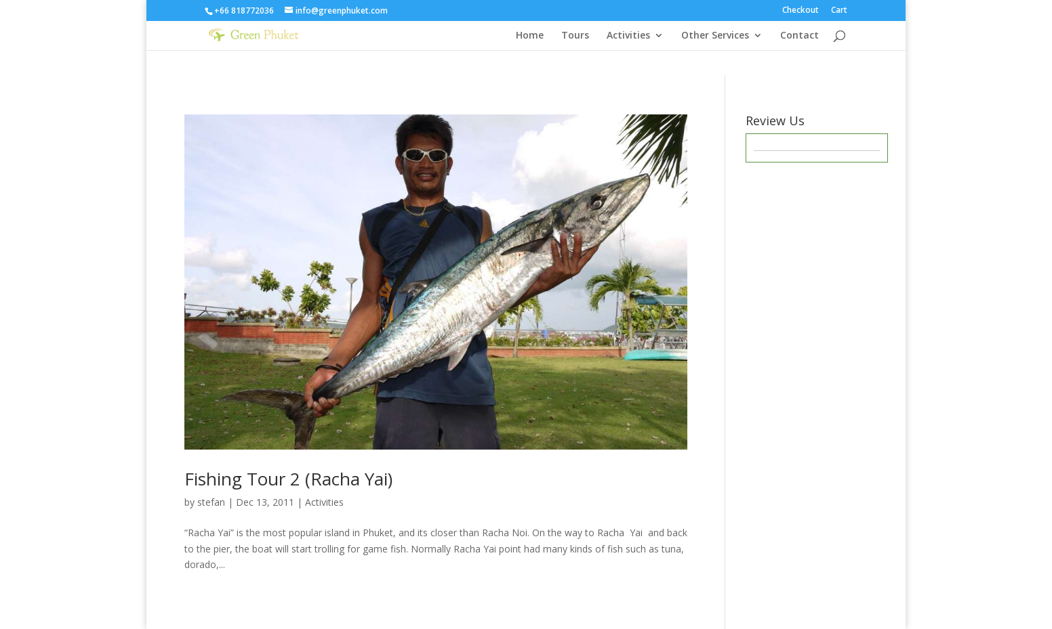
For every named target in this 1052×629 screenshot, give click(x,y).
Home (530, 35)
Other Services (715, 35)
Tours (575, 35)
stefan (211, 502)
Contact (799, 35)
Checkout (800, 11)
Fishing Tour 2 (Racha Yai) (288, 479)
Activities (628, 35)
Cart (839, 11)
